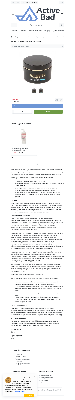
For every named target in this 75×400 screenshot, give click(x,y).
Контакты (19, 354)
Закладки (44, 380)
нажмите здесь (20, 391)
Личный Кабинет (47, 375)
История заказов (47, 378)
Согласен (29, 395)
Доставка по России (60, 30)
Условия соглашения (23, 359)
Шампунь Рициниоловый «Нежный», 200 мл (20, 149)
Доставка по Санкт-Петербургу (39, 30)
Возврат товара (21, 356)
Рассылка (44, 383)
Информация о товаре (37, 46)
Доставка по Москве (19, 30)
